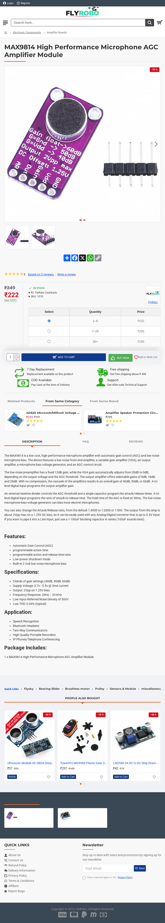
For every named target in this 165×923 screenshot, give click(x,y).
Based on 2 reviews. (41, 274)
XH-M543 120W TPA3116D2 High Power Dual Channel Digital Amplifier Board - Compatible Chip (89, 811)
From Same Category (62, 401)
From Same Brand (104, 401)
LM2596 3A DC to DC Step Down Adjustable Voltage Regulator (136, 763)
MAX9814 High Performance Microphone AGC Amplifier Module (35, 811)
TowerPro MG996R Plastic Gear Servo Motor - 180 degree (83, 763)
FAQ (85, 441)
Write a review (66, 274)
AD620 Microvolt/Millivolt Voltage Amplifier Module (53, 412)
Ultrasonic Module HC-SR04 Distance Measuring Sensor (30, 763)
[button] (156, 144)
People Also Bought (82, 698)
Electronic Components (27, 32)
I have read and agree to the (107, 877)
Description (32, 441)
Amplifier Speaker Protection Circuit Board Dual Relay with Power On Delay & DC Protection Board (132, 412)
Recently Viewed (22, 800)
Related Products (21, 401)
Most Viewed (58, 800)
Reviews (136, 441)
